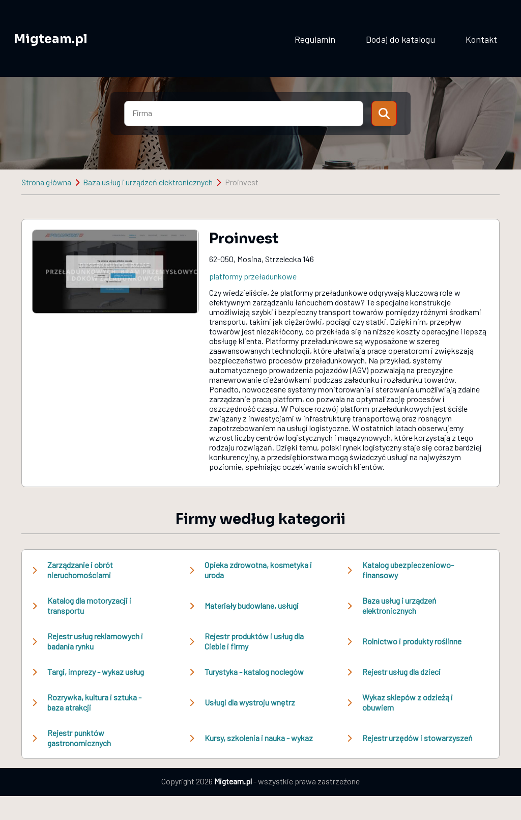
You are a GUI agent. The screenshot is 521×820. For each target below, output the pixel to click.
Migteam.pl (51, 39)
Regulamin (315, 39)
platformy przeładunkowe (253, 276)
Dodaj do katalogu (400, 39)
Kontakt (481, 39)
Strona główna (46, 182)
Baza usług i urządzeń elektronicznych (148, 182)
